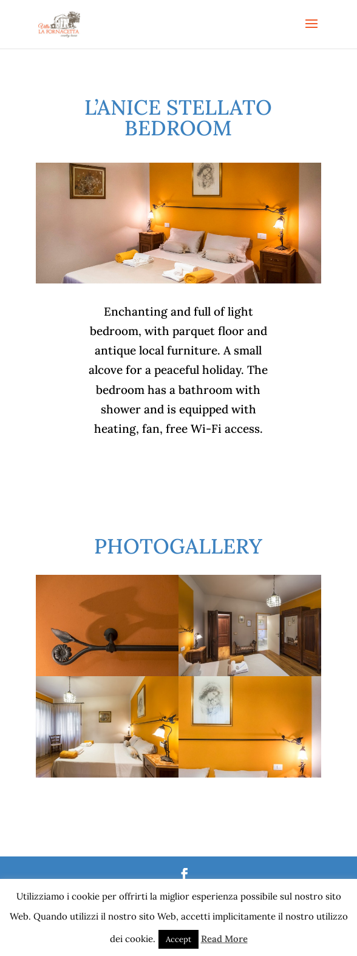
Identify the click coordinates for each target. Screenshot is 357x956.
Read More (224, 938)
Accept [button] (178, 939)
